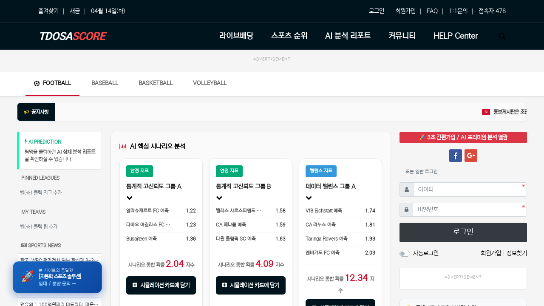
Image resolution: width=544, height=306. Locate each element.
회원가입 (405, 11)
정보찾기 (517, 253)
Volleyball (210, 83)
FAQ (432, 11)
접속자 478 (492, 11)
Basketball (156, 83)
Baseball (104, 83)
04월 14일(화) (108, 11)
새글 (75, 11)
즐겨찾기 (48, 11)
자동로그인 (426, 253)
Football (52, 83)
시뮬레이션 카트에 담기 (161, 285)
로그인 (376, 11)
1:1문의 (458, 11)
